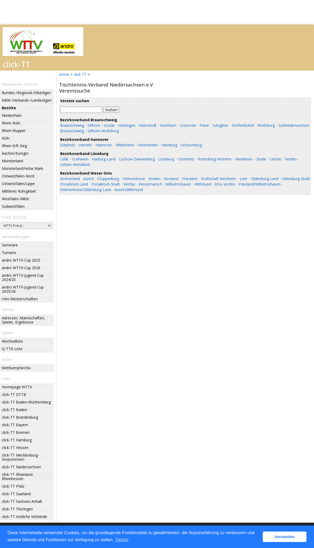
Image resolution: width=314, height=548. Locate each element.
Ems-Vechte (225, 184)
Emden (154, 178)
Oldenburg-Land (264, 178)
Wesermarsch (150, 184)
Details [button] (122, 540)
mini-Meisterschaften (20, 298)
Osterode (188, 125)
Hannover (104, 144)
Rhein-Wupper (14, 130)
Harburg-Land (103, 159)
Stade (261, 159)
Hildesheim (125, 144)
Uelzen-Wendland (75, 164)
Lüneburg (166, 159)
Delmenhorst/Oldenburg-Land (85, 189)
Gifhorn (94, 125)
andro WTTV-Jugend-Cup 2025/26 (23, 289)
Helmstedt (147, 125)
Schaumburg (191, 144)
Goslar (109, 125)
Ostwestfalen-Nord (18, 176)
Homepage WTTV (17, 386)
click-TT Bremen (16, 432)
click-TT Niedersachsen (21, 466)
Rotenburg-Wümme (215, 159)
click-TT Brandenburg (20, 417)
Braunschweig (72, 125)
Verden (291, 159)
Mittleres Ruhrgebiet (19, 191)
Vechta (129, 184)
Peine (204, 125)
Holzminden (148, 144)
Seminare (10, 245)
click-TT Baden (14, 409)
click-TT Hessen (15, 447)
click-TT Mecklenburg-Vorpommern (20, 457)
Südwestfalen (13, 206)
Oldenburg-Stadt (296, 178)
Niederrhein (11, 115)
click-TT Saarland (16, 493)
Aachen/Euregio (15, 153)
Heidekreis (244, 159)
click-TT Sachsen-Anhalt (22, 501)
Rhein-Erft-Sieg (14, 145)
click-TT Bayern (15, 424)
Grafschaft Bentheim (218, 178)
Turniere (9, 252)
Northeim (168, 125)
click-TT (80, 74)
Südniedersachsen (293, 125)
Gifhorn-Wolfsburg (103, 130)
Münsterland (12, 160)
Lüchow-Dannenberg (137, 159)
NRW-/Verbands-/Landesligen (27, 100)
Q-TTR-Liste (12, 348)
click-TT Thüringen (17, 508)
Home (64, 74)
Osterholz (186, 159)
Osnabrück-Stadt (106, 184)
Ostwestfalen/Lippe (18, 183)
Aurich (88, 178)
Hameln (85, 144)
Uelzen (275, 159)
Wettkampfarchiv (16, 367)
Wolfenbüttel (243, 125)
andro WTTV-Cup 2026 (21, 267)
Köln (5, 138)
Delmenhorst (134, 178)
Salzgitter (220, 125)
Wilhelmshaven (178, 184)
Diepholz (67, 144)
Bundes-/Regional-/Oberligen (26, 92)
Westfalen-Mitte (15, 198)
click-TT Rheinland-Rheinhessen (18, 476)
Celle (64, 159)
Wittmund (203, 184)
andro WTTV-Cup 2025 (21, 260)
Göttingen (127, 125)
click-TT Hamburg (17, 439)
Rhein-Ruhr (11, 122)
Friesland (189, 178)
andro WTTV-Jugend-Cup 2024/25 (23, 277)
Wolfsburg (266, 125)
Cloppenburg (108, 178)
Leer (244, 178)
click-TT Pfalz (13, 486)
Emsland (171, 178)
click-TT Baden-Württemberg (26, 402)
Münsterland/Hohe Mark (22, 168)
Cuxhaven (80, 159)
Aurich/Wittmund (129, 189)
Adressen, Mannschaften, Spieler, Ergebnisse (23, 320)
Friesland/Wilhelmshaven (260, 184)
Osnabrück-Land (74, 184)
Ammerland (70, 178)
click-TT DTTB (14, 394)
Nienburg (169, 144)
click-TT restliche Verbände (24, 516)
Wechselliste (12, 341)
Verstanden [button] (284, 537)
